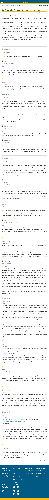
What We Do (4, 472)
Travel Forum (8, 5)
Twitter (18, 494)
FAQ (14, 470)
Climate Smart (5, 476)
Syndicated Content (40, 473)
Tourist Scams (16, 5)
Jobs (3, 478)
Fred (9, 238)
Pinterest (14, 494)
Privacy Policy (37, 499)
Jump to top (44, 461)
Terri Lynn (10, 158)
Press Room (39, 476)
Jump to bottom (43, 13)
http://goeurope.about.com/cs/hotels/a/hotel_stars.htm (14, 421)
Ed (9, 49)
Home (3, 5)
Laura (9, 181)
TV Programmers (40, 470)
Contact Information (6, 470)
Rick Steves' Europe (24, 1)
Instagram (18, 487)
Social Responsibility (6, 475)
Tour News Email (28, 472)
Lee (9, 261)
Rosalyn (10, 368)
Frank (9, 61)
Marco (9, 79)
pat (9, 140)
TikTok (18, 490)
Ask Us (14, 473)
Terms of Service (29, 499)
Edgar (9, 412)
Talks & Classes (16, 475)
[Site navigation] (2, 1)
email (3, 487)
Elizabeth (10, 126)
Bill (7, 13)
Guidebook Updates (18, 479)
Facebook (14, 487)
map (3, 490)
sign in (43, 5)
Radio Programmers (41, 472)
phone (6, 487)
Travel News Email (29, 470)
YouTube (14, 490)
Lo (9, 298)
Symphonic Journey (40, 475)
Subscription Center (29, 473)
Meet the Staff (5, 473)
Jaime (7, 203)
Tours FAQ (15, 472)
